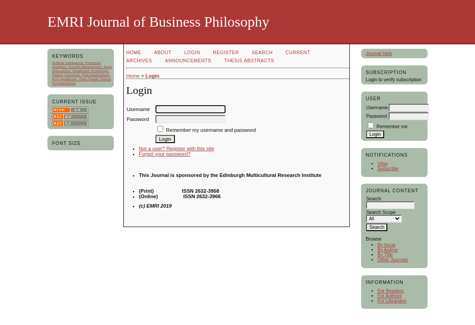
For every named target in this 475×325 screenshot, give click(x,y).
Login (192, 52)
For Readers (390, 290)
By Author (387, 249)
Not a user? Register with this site (176, 148)
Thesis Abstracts (249, 60)
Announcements (188, 60)
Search (262, 52)
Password (376, 116)
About (162, 52)
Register (226, 52)
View (382, 163)
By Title (385, 254)
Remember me (392, 126)
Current (298, 52)
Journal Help (379, 53)
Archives (139, 60)
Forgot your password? (164, 154)
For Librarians (391, 300)
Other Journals (392, 259)
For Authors (389, 295)
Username (377, 107)
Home (133, 52)
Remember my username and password (211, 130)
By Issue (386, 244)
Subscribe (387, 168)
